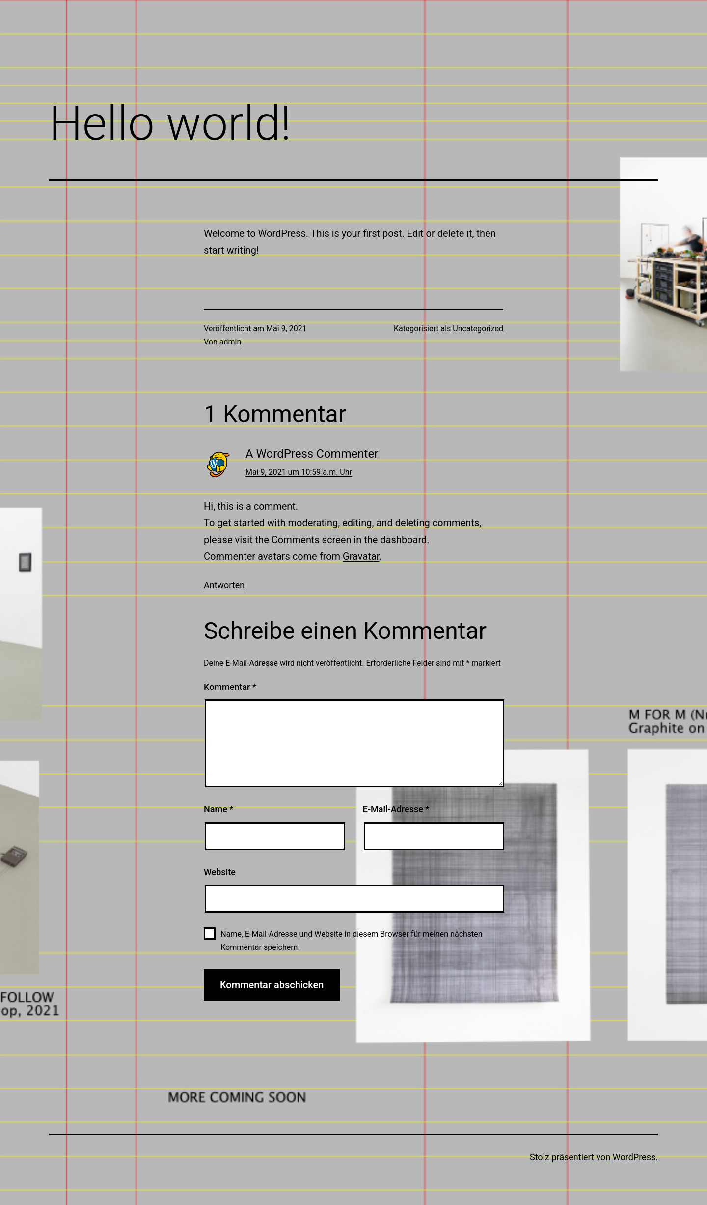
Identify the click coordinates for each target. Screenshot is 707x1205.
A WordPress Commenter (311, 453)
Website (220, 872)
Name (218, 809)
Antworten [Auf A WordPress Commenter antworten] (224, 585)
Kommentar (230, 687)
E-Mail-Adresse (396, 809)
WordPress (634, 1157)
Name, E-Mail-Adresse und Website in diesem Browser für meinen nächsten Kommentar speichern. (351, 940)
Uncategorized (478, 328)
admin (230, 341)
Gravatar (361, 556)
